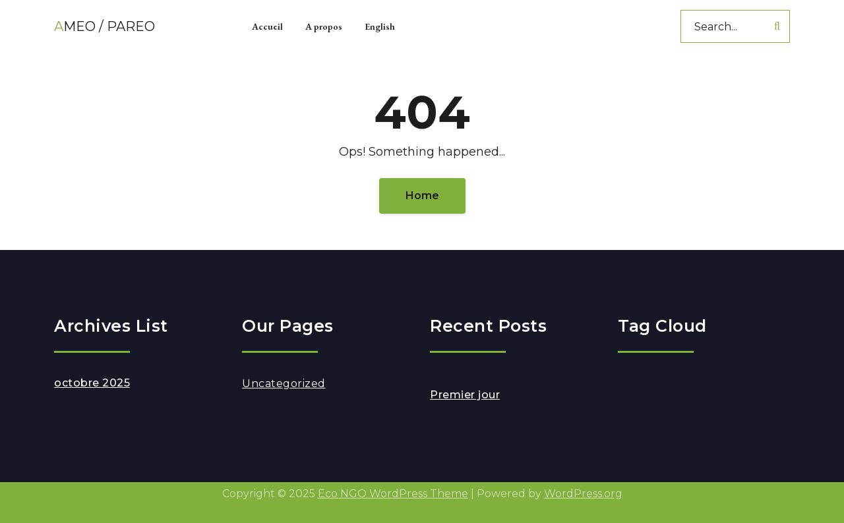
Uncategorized (284, 383)
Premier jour (465, 394)
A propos (323, 26)
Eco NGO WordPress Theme (393, 490)
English (380, 26)
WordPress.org (583, 490)
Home (422, 195)
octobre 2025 (92, 383)
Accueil (267, 26)
